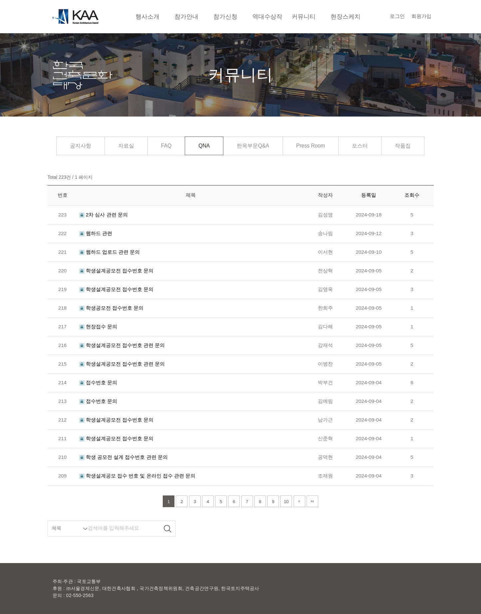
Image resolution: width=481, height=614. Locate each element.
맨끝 (312, 501)
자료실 (126, 146)
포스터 (360, 146)
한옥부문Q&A (253, 146)
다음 (299, 501)
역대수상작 (267, 16)
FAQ (166, 146)
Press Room (310, 146)
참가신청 (225, 16)
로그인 (397, 16)
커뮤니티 (304, 16)
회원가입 (421, 16)
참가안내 (186, 16)
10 (286, 501)
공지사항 (80, 146)
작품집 (403, 146)
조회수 (411, 195)
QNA (204, 146)
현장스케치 (346, 16)
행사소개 (147, 16)
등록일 (368, 195)
